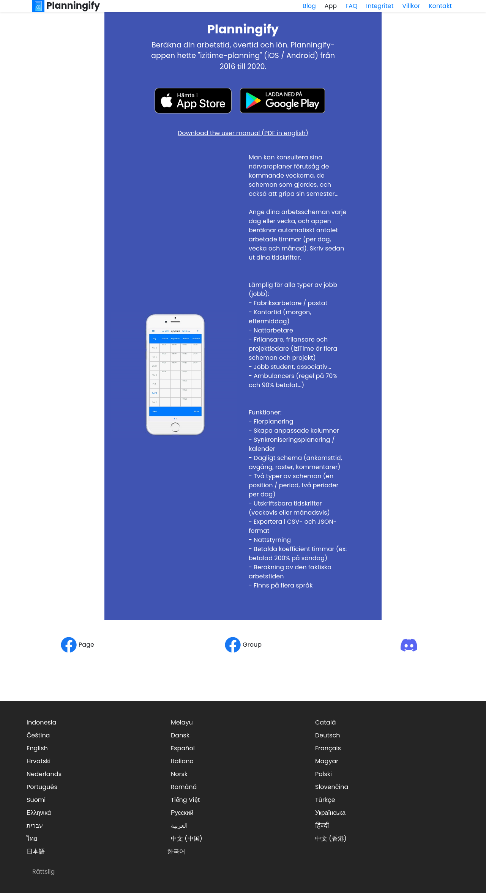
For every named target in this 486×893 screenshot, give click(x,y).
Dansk (180, 735)
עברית (35, 825)
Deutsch (327, 735)
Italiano (182, 761)
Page (77, 644)
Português (42, 787)
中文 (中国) (186, 838)
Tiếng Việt (185, 799)
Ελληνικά (39, 812)
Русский (182, 812)
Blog (309, 6)
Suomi (36, 799)
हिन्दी (322, 825)
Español (183, 748)
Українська (330, 812)
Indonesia (42, 722)
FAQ (351, 6)
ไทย (32, 838)
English (37, 748)
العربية (179, 825)
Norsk (179, 774)
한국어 (176, 851)
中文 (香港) (331, 838)
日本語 (36, 851)
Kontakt (440, 6)
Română (184, 787)
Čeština (38, 735)
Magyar (326, 761)
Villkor (411, 6)
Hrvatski (38, 761)
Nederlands (44, 774)
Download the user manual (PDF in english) (243, 133)
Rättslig (43, 871)
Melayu (182, 722)
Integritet (379, 6)
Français (328, 748)
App (331, 6)
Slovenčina (331, 787)
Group (243, 644)
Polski (323, 774)
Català (325, 722)
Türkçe (325, 799)
